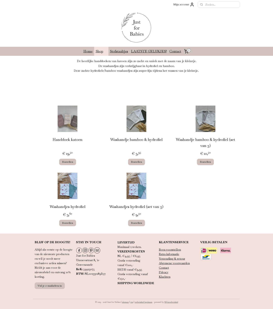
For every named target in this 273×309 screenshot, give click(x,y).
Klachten (164, 276)
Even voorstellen (170, 249)
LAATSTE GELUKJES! (148, 51)
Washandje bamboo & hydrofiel (136, 139)
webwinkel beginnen (143, 302)
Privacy (163, 272)
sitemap (125, 302)
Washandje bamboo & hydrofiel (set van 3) (205, 142)
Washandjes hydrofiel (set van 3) (136, 206)
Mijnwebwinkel (171, 302)
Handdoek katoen (67, 139)
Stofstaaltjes (119, 51)
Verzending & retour (172, 258)
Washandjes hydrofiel (67, 206)
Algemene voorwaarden (174, 263)
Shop (101, 51)
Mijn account (183, 4)
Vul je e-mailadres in (50, 285)
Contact (175, 51)
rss (131, 302)
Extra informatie (169, 254)
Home (88, 51)
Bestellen (67, 161)
